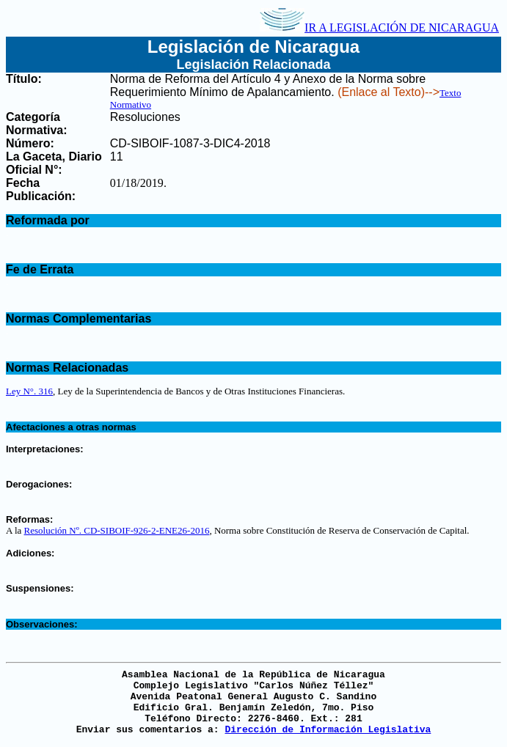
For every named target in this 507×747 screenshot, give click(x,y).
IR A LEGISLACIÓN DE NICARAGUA (379, 27)
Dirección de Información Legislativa (328, 729)
